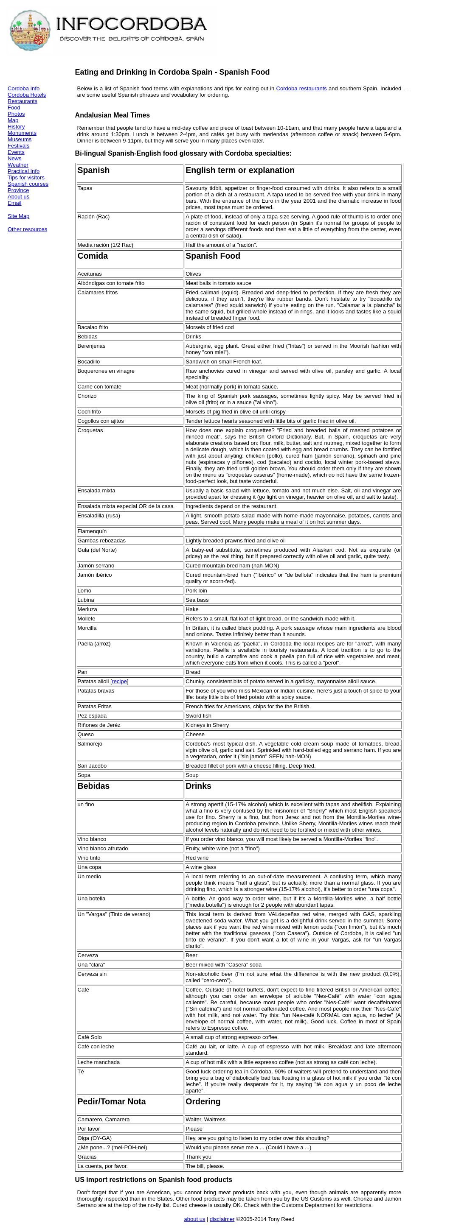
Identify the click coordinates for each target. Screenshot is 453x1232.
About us (18, 196)
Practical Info (23, 171)
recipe (119, 681)
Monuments (22, 133)
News (15, 158)
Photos (16, 114)
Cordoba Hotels (27, 95)
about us (194, 1219)
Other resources (27, 229)
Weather (18, 165)
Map (13, 120)
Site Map (18, 216)
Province (18, 190)
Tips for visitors (26, 177)
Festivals (18, 145)
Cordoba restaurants (301, 88)
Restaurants (22, 101)
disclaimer (222, 1219)
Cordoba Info (23, 88)
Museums (19, 139)
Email (15, 203)
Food (14, 107)
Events (16, 152)
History (16, 126)
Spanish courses (28, 184)
